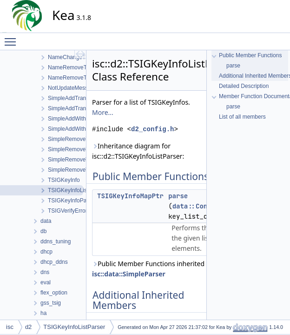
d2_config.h (152, 129)
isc (9, 326)
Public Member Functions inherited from (156, 268)
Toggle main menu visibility (12, 37)
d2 (28, 326)
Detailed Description (244, 86)
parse (178, 196)
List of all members (242, 117)
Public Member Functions (250, 55)
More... (102, 112)
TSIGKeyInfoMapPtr (130, 196)
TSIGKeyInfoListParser (74, 326)
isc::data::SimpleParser (128, 273)
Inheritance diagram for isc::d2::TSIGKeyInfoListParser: (138, 151)
